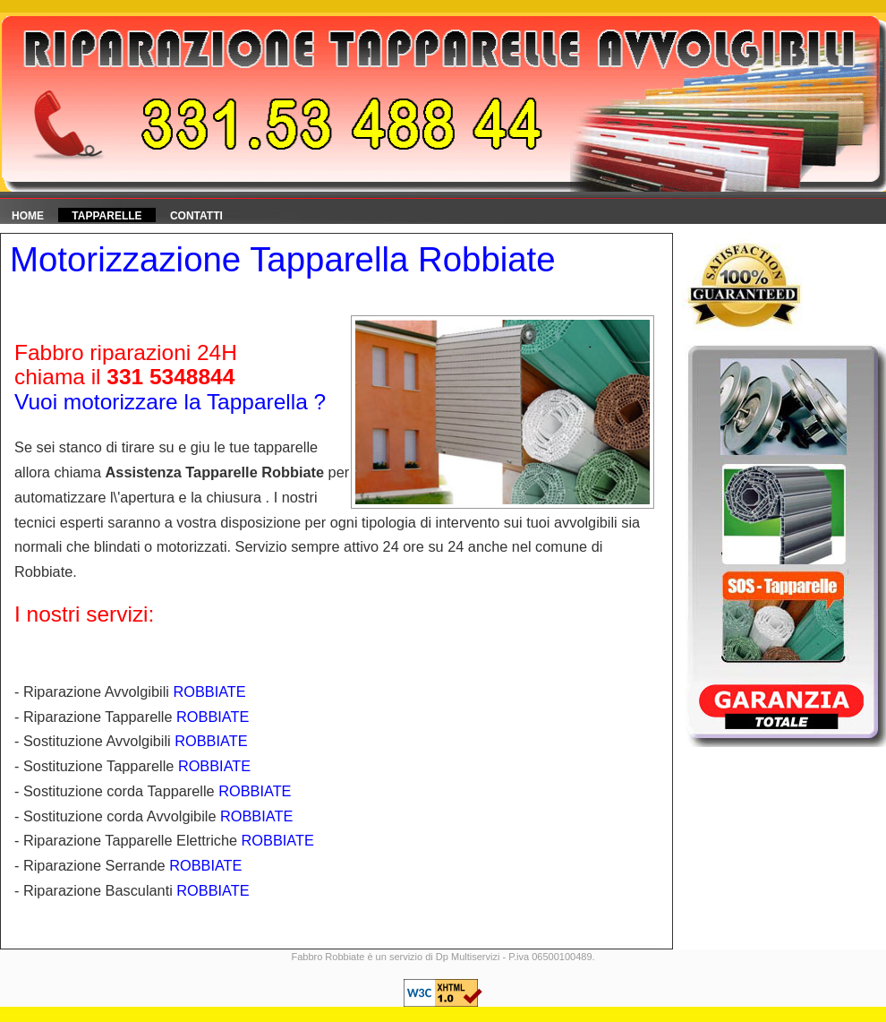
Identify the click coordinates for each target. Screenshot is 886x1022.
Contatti (196, 216)
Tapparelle (106, 216)
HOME (28, 216)
